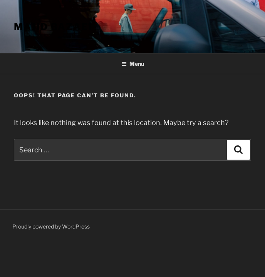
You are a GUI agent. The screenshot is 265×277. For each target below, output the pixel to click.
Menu (132, 63)
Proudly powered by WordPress (51, 226)
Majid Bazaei (53, 26)
